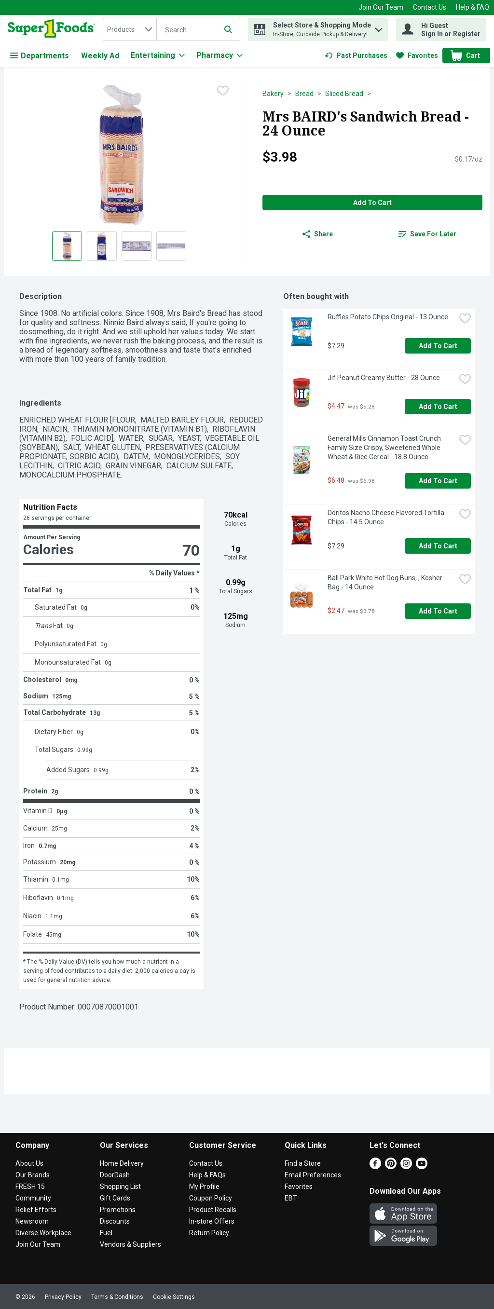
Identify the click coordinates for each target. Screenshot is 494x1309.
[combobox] (130, 29)
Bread (304, 93)
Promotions (118, 1210)
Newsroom (32, 1221)
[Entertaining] (158, 55)
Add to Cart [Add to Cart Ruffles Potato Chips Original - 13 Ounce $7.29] (438, 346)
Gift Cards (115, 1198)
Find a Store (303, 1163)
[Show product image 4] (171, 246)
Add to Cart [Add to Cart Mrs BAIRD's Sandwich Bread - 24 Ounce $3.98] (372, 202)
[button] (379, 27)
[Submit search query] (228, 29)
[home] (53, 29)
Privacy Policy (63, 1297)
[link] (356, 55)
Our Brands (32, 1175)
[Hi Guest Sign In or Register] (441, 29)
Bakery (273, 93)
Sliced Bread (344, 93)
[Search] (198, 29)
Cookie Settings (174, 1297)
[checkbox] (223, 90)
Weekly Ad (100, 55)
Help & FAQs (207, 1175)
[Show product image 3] (136, 246)
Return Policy (209, 1233)
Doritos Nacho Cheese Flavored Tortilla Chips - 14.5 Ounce (387, 517)
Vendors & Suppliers (130, 1244)
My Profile (204, 1186)
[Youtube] (421, 1166)
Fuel (106, 1233)
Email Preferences (313, 1175)
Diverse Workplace (43, 1233)
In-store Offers (211, 1221)
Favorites (299, 1186)
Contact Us (429, 7)
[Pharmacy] (219, 55)
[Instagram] (406, 1166)
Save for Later (427, 234)
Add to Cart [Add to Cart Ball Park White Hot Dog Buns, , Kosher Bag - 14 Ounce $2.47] (438, 611)
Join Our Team (380, 7)
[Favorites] (417, 55)
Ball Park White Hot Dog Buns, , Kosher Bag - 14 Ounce (386, 582)
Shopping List (120, 1186)
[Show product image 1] (67, 246)
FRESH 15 (30, 1186)
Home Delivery (122, 1163)
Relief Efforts (35, 1210)
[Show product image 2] (102, 246)
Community (33, 1198)
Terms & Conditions (117, 1297)
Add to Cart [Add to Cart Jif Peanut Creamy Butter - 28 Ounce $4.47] (438, 406)
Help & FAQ (472, 7)
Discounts (115, 1221)
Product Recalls (212, 1210)
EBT (291, 1198)
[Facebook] (375, 1166)
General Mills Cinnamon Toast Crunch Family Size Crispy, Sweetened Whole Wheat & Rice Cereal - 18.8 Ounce (385, 448)
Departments (39, 55)
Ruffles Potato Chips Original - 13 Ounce (388, 317)
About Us (29, 1163)
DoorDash (115, 1175)
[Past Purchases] (356, 55)
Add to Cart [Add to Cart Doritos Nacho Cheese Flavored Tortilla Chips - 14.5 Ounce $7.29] (438, 546)
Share (317, 234)
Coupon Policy (210, 1198)
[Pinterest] (391, 1166)
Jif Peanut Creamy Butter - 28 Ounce (384, 378)
